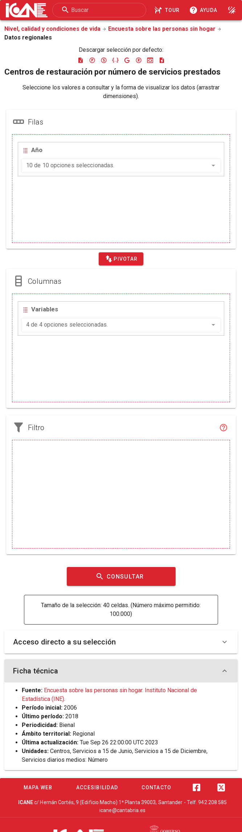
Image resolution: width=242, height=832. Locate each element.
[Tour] (168, 10)
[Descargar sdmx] (104, 60)
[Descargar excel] (80, 60)
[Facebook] (196, 787)
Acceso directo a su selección (121, 642)
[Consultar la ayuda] (204, 10)
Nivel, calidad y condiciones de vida (52, 28)
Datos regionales (28, 37)
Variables (44, 309)
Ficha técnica (121, 671)
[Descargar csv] (162, 60)
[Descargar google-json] (127, 60)
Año (36, 150)
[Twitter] (221, 787)
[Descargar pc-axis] (92, 60)
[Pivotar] (121, 258)
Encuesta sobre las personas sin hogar (162, 28)
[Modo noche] (232, 10)
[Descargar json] (115, 60)
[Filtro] (223, 427)
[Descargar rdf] (138, 60)
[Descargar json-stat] (150, 60)
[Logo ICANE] (27, 10)
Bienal (67, 725)
